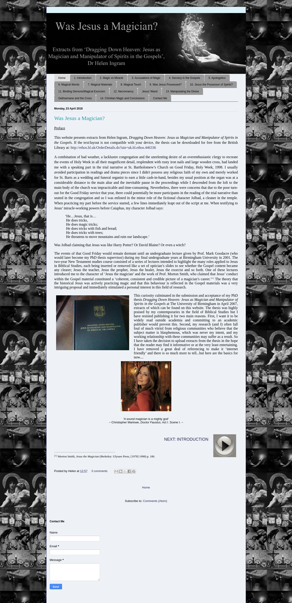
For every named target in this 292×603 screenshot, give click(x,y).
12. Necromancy (123, 91)
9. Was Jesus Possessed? (166, 84)
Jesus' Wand (149, 91)
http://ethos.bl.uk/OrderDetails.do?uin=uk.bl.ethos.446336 (113, 147)
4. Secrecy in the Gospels (184, 78)
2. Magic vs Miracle (111, 78)
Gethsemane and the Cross (75, 98)
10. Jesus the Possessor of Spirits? (211, 84)
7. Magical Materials (100, 84)
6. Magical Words (68, 84)
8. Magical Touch (131, 84)
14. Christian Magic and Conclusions (122, 98)
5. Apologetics (217, 78)
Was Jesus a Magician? (79, 118)
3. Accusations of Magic (146, 78)
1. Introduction (82, 78)
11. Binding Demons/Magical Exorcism (81, 91)
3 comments (99, 471)
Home (62, 78)
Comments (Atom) (155, 501)
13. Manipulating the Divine (182, 91)
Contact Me (160, 98)
